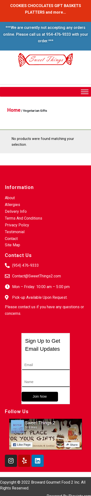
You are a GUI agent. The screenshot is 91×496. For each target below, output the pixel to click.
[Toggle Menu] (85, 91)
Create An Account (67, 79)
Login (38, 79)
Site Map (12, 245)
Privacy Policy (17, 225)
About (10, 198)
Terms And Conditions (23, 218)
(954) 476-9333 (25, 265)
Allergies (12, 204)
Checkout (38, 74)
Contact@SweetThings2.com (36, 276)
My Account (64, 74)
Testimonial (15, 232)
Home (13, 110)
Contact (11, 238)
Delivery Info (16, 211)
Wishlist (15, 74)
